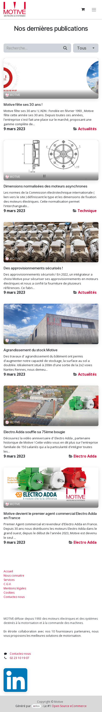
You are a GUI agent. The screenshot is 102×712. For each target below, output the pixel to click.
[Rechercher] (65, 48)
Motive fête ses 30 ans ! (23, 104)
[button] (85, 48)
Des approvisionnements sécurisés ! (33, 268)
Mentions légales (15, 588)
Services (9, 580)
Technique (87, 210)
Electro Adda (85, 456)
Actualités (87, 128)
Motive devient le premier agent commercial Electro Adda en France (50, 516)
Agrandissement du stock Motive (30, 350)
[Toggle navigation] (94, 9)
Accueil (8, 571)
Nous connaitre (14, 576)
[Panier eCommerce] (83, 9)
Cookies (9, 593)
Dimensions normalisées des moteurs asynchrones (45, 186)
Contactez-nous (14, 597)
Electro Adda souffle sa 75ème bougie (34, 432)
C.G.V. (7, 584)
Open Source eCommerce (69, 706)
